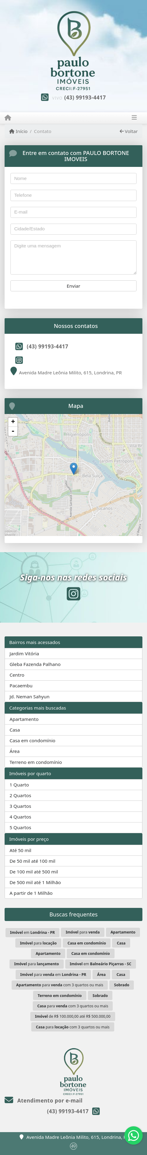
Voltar (129, 131)
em (32, 932)
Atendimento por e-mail (44, 1100)
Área (14, 751)
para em (53, 974)
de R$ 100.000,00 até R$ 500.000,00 (72, 1016)
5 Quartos (20, 827)
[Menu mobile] (8, 117)
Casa (14, 730)
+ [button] (13, 422)
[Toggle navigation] (134, 118)
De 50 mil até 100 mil (32, 861)
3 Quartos (20, 806)
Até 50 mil (20, 850)
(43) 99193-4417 (85, 97)
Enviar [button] (73, 286)
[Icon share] (19, 360)
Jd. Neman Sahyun (29, 696)
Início (18, 131)
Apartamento (24, 719)
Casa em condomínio (32, 740)
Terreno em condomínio (35, 762)
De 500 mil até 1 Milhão (35, 882)
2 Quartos (20, 795)
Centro (16, 675)
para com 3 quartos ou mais (59, 985)
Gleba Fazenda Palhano (35, 664)
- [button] (13, 431)
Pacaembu (20, 685)
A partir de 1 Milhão (31, 893)
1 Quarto (19, 785)
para (83, 932)
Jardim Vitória (24, 653)
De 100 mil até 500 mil (33, 872)
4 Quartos (20, 817)
